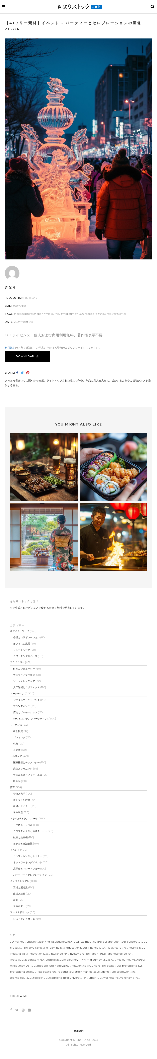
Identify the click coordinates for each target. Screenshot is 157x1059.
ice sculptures (24, 313)
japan (39, 313)
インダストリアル (19, 880)
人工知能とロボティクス (26, 687)
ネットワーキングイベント (27, 862)
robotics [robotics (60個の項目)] (66, 971)
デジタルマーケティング (26, 699)
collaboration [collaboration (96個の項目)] (114, 941)
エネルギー (19, 906)
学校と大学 (19, 793)
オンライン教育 (21, 799)
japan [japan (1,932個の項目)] (98, 953)
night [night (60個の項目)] (99, 965)
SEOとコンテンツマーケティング (31, 718)
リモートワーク (21, 649)
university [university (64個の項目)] (78, 977)
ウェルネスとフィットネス (27, 774)
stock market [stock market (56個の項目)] (86, 971)
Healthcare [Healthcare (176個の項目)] (117, 947)
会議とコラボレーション (26, 637)
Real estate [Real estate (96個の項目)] (46, 971)
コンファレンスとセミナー (27, 856)
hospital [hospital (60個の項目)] (136, 947)
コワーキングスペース (25, 656)
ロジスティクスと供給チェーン (30, 831)
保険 (15, 743)
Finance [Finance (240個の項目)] (96, 947)
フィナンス (16, 724)
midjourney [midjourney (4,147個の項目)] (74, 959)
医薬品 (16, 781)
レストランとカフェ (24, 918)
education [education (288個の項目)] (76, 947)
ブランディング (21, 706)
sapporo (91, 313)
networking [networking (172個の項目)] (82, 965)
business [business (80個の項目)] (64, 941)
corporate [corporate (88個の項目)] (136, 941)
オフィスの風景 (21, 643)
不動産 (16, 749)
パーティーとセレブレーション (30, 874)
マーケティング (18, 693)
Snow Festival (108, 313)
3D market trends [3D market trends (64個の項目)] (24, 941)
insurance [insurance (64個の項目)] (59, 953)
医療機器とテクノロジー (26, 762)
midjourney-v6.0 (73, 313)
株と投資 (18, 731)
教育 (12, 787)
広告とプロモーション (25, 712)
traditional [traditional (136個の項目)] (59, 977)
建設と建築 (19, 893)
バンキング (19, 737)
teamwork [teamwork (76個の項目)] (126, 971)
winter (122, 313)
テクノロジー (17, 662)
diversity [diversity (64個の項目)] (37, 947)
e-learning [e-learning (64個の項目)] (55, 947)
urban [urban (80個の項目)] (95, 977)
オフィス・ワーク (19, 630)
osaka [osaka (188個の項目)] (114, 965)
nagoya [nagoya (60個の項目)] (62, 965)
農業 (15, 899)
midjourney (53, 313)
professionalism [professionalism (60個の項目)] (22, 971)
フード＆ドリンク (19, 912)
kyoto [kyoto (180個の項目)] (17, 959)
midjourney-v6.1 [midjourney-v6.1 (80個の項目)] (23, 965)
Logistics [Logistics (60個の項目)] (54, 959)
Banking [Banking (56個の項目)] (47, 941)
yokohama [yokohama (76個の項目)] (129, 977)
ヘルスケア (16, 755)
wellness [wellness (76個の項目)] (111, 977)
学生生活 (18, 812)
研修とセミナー (21, 806)
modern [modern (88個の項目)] (45, 965)
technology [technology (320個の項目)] (21, 977)
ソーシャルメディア (24, 681)
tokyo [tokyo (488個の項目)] (40, 977)
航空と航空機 (20, 837)
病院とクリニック (22, 768)
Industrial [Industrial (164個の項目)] (19, 953)
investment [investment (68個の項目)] (80, 953)
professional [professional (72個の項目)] (132, 965)
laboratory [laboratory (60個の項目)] (35, 959)
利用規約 (10, 347)
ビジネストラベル (22, 824)
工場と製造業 (20, 887)
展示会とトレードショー (26, 868)
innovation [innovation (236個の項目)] (39, 953)
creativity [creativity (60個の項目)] (19, 947)
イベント (15, 849)
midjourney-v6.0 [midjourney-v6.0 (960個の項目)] (130, 959)
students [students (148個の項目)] (107, 971)
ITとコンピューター (24, 668)
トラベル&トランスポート (24, 818)
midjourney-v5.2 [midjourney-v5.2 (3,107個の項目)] (101, 959)
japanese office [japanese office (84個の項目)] (120, 953)
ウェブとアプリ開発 (24, 674)
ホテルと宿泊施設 (22, 843)
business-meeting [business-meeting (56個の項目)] (88, 941)
